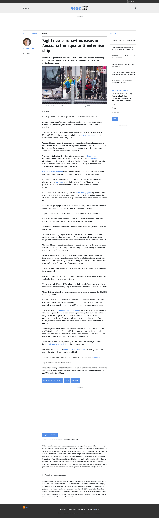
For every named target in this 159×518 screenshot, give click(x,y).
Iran (84, 350)
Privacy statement (78, 509)
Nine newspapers (83, 193)
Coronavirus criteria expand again (123, 40)
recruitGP (92, 509)
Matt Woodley (28, 48)
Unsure (116, 112)
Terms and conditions (66, 509)
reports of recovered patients (67, 310)
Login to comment (50, 435)
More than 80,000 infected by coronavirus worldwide (121, 81)
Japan (65, 350)
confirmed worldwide (56, 344)
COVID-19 (58, 380)
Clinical (34, 33)
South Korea (74, 350)
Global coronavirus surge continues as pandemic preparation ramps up (123, 73)
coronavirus (47, 380)
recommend (95, 159)
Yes (115, 104)
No (115, 108)
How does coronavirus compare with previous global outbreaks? (122, 48)
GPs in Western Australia (52, 172)
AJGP (97, 509)
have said (59, 182)
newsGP (26, 33)
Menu (26, 8)
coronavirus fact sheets (89, 135)
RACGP (86, 509)
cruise (67, 380)
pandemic (75, 380)
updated (87, 156)
